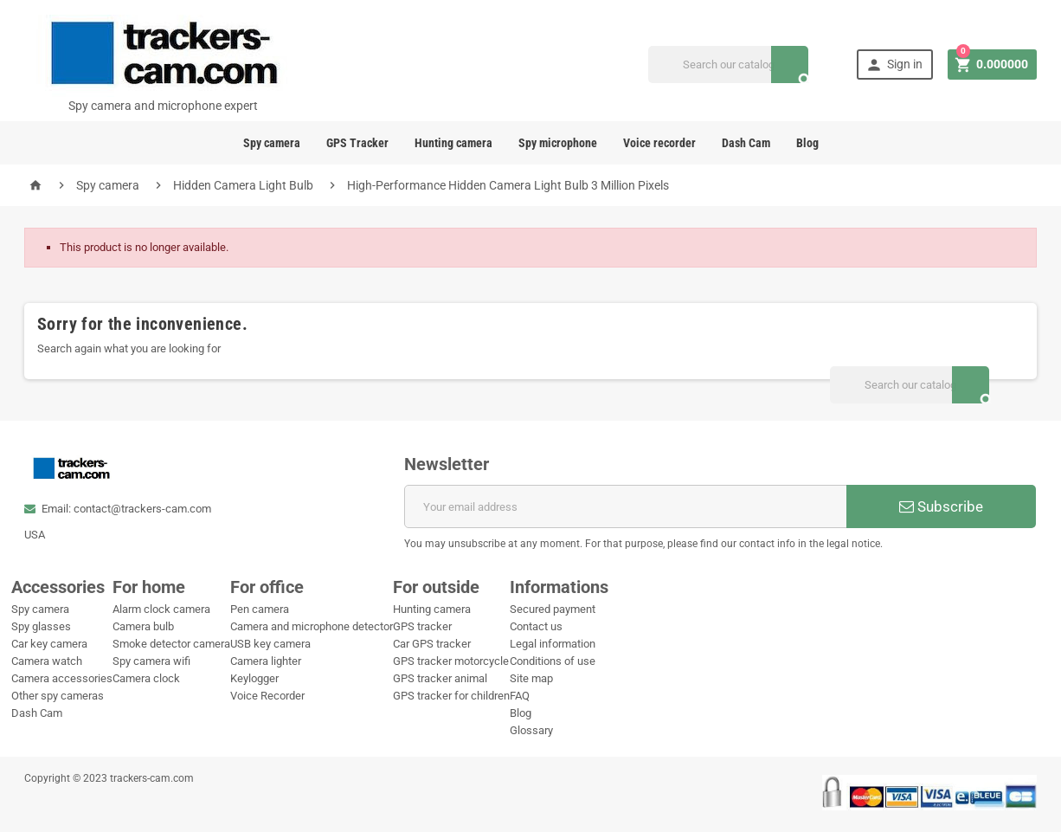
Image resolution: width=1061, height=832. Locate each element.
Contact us (536, 626)
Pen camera (259, 609)
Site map (531, 678)
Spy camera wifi (151, 661)
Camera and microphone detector (311, 626)
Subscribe (941, 506)
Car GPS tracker (432, 643)
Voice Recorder (267, 695)
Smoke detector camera (171, 643)
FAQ (520, 695)
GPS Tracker (357, 143)
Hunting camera (453, 143)
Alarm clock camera (161, 609)
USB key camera (270, 643)
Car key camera (49, 643)
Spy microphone (557, 143)
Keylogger (254, 678)
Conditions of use (552, 661)
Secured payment (552, 609)
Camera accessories (62, 678)
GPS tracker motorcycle (451, 661)
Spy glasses (41, 626)
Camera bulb (143, 626)
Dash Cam (746, 143)
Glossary (531, 730)
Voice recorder (659, 143)
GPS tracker (422, 626)
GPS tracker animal (440, 678)
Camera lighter (265, 661)
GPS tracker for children (451, 695)
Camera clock (146, 678)
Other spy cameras (57, 695)
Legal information (552, 643)
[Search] (728, 64)
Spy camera (271, 143)
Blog (807, 143)
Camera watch (46, 661)
